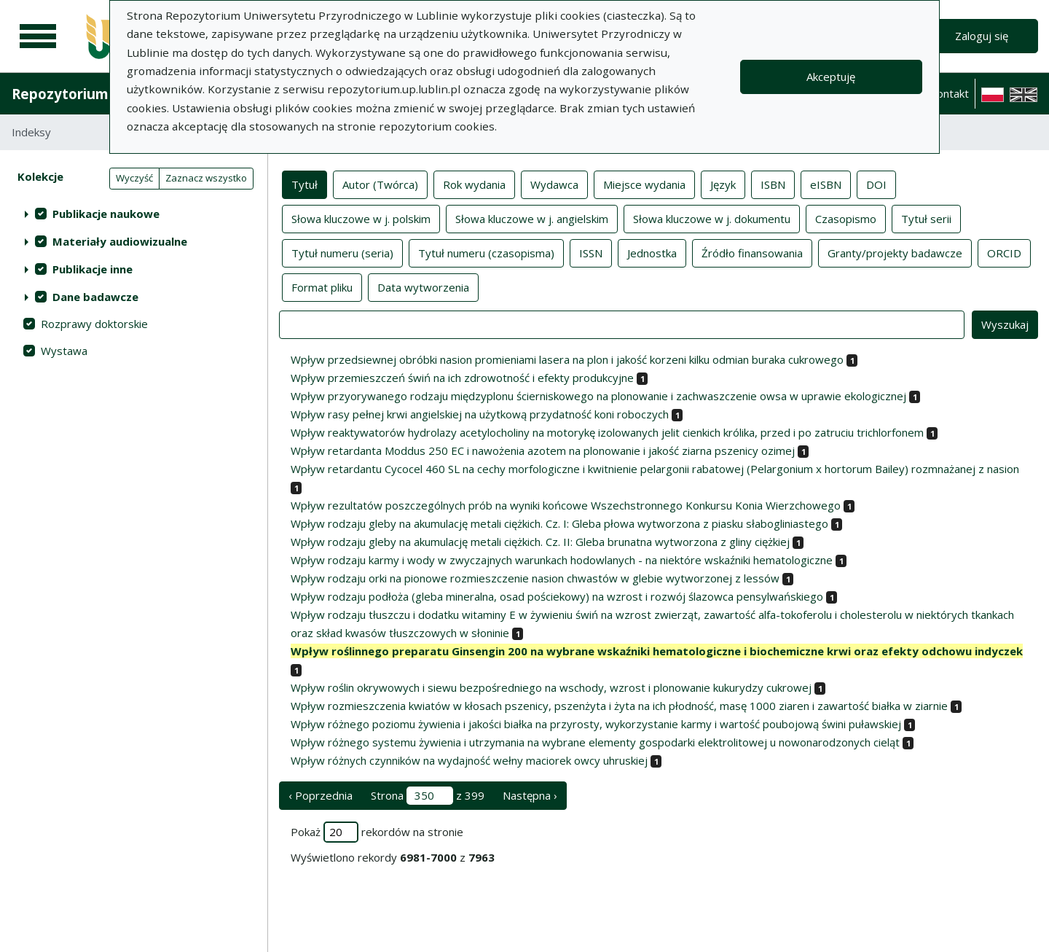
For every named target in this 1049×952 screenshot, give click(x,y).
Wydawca (554, 184)
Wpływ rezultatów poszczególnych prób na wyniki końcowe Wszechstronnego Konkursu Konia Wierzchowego (566, 505)
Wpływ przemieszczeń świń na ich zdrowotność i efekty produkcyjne (462, 377)
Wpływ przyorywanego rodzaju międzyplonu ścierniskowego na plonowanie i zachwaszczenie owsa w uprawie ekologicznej (598, 396)
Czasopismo (845, 218)
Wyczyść (134, 177)
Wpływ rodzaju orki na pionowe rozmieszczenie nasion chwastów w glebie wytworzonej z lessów (535, 578)
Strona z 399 (427, 796)
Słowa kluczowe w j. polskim (361, 218)
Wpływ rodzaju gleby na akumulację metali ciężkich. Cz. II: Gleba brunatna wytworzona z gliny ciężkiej (540, 541)
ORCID (1004, 252)
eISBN (825, 184)
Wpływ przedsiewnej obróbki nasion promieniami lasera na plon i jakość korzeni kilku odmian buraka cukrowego (567, 359)
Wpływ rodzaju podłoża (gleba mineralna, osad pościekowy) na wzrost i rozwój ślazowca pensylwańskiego (557, 596)
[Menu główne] (38, 36)
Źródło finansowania (752, 252)
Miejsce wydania (644, 184)
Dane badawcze (95, 296)
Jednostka (652, 252)
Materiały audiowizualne (119, 241)
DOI (876, 184)
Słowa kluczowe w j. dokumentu (711, 218)
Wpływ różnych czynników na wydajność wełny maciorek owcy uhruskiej (469, 760)
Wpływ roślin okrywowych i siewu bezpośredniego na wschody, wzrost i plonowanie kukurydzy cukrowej (551, 687)
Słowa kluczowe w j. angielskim (531, 218)
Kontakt (949, 93)
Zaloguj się (981, 35)
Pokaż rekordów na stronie (377, 832)
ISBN (773, 184)
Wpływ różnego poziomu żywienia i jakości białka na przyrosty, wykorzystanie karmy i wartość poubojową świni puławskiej (596, 724)
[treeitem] (133, 214)
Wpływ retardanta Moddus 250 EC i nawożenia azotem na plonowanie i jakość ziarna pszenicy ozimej (543, 450)
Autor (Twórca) (380, 184)
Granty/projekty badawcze (895, 252)
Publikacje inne (92, 269)
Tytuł (304, 184)
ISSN (590, 252)
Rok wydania (474, 184)
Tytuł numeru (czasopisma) (486, 252)
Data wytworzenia (423, 286)
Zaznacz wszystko (206, 177)
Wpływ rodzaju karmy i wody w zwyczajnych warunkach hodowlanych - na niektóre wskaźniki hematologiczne (562, 560)
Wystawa (64, 350)
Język (723, 184)
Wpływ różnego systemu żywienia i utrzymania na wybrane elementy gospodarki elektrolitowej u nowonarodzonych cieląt (595, 742)
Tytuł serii (926, 218)
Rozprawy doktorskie (94, 323)
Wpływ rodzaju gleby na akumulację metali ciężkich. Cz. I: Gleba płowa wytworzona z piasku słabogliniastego (559, 523)
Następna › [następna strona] (530, 795)
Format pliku (322, 286)
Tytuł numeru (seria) (342, 252)
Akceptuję (830, 76)
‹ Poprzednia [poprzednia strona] (320, 795)
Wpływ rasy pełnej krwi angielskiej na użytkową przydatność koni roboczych (480, 414)
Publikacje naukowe (106, 213)
